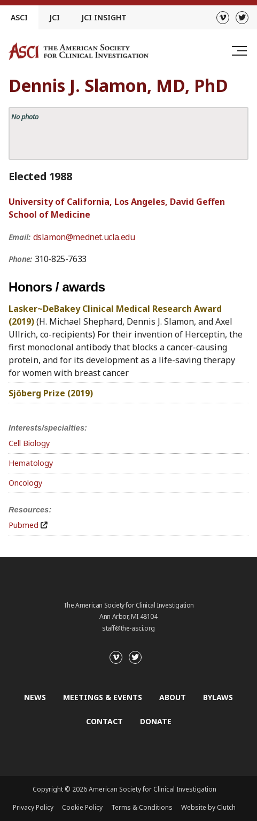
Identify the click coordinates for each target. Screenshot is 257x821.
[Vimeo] (222, 17)
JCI (54, 17)
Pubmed (23, 525)
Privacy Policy (33, 807)
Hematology (31, 463)
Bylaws (218, 697)
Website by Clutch (208, 807)
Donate (156, 721)
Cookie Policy (82, 807)
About (172, 697)
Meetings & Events (102, 697)
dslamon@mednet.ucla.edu (84, 237)
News (35, 697)
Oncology (25, 483)
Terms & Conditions (142, 807)
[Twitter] (242, 17)
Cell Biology (29, 443)
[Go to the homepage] (79, 51)
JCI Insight (104, 17)
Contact (104, 721)
